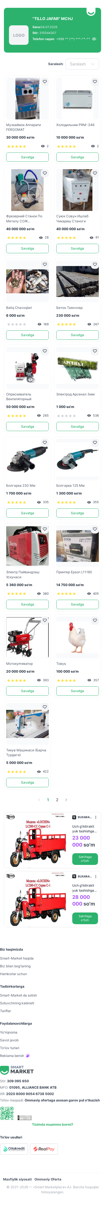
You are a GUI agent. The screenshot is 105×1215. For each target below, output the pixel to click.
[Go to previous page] (39, 799)
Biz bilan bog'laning (15, 966)
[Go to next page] (66, 799)
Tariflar (5, 1011)
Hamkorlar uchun (13, 974)
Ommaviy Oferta (47, 1179)
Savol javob (9, 1040)
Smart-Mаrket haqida (17, 958)
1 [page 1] (48, 799)
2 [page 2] (57, 799)
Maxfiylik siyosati (17, 1179)
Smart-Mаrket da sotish (18, 995)
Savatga (27, 157)
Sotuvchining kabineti (17, 1003)
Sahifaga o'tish (85, 859)
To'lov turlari (9, 1048)
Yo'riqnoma (8, 1032)
